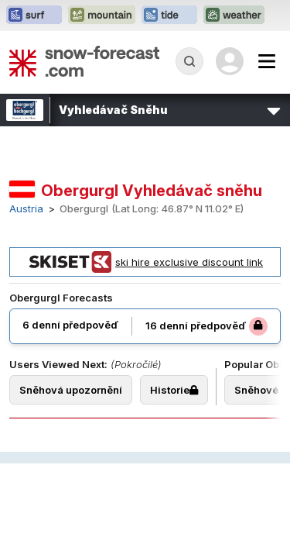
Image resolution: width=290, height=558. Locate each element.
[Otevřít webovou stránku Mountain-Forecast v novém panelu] (101, 15)
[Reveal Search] (189, 61)
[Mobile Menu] (267, 61)
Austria (26, 209)
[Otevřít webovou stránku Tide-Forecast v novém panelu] (169, 15)
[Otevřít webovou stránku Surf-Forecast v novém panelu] (34, 15)
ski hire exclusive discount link (145, 262)
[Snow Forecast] (84, 61)
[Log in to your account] (230, 61)
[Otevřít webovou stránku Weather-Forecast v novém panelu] (233, 15)
